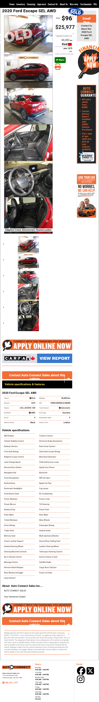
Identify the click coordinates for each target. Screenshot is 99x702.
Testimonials (86, 4)
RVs (95, 4)
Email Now (86, 20)
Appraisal (41, 4)
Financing (31, 4)
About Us (64, 4)
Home (11, 4)
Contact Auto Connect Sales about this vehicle (40, 376)
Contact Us (53, 4)
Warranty (74, 4)
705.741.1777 (11, 682)
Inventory (20, 4)
